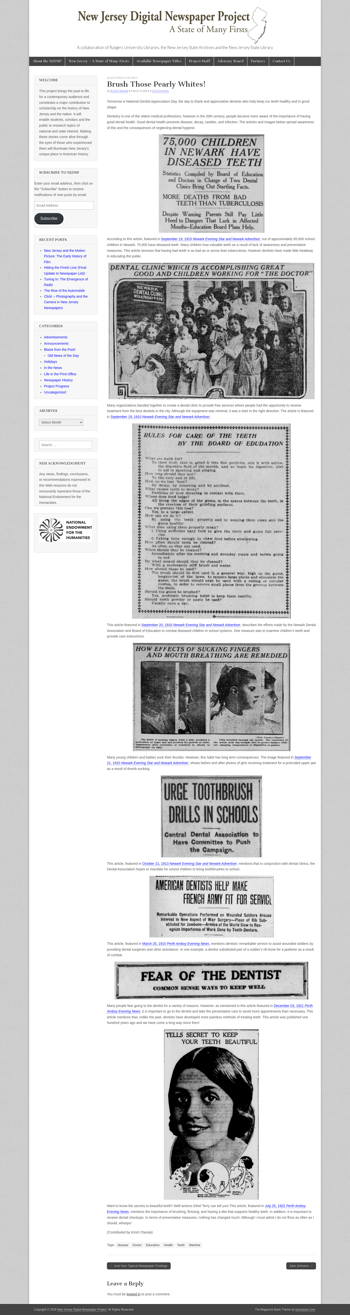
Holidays (50, 362)
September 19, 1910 (210, 239)
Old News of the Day (63, 356)
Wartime (194, 1245)
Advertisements (55, 337)
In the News (53, 368)
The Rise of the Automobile (64, 291)
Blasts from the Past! (122, 77)
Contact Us (281, 61)
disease (123, 1245)
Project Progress (56, 386)
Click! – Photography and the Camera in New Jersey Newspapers (66, 302)
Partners (258, 61)
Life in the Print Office (60, 374)
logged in (133, 1294)
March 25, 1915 (175, 944)
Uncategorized (55, 392)
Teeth (181, 1245)
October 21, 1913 (189, 864)
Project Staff (199, 61)
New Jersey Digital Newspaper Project (81, 1309)
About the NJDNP (47, 61)
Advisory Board (231, 61)
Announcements (56, 343)
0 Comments (160, 91)
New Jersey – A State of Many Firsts (99, 61)
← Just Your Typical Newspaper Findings (138, 1266)
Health (168, 1245)
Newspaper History (58, 380)
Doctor (137, 1245)
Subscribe (48, 218)
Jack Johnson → (301, 1266)
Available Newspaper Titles (159, 61)
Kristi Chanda (119, 91)
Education (153, 1245)
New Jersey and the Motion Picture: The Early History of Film (65, 256)
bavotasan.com (305, 1309)
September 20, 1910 (190, 625)
